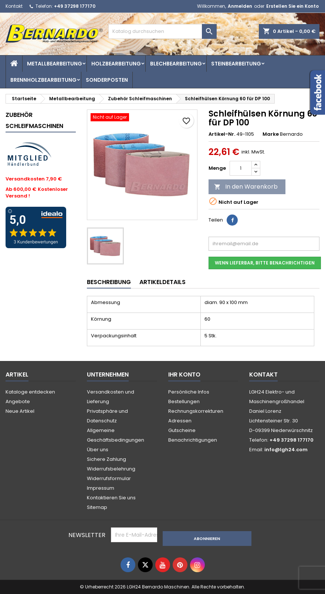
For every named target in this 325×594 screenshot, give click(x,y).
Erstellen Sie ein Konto (292, 6)
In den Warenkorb (246, 186)
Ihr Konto (184, 374)
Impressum (100, 488)
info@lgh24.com (286, 449)
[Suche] (162, 31)
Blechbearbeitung (176, 63)
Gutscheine (182, 430)
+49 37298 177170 (74, 6)
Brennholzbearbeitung (43, 80)
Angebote (18, 401)
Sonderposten (107, 80)
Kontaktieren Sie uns (111, 497)
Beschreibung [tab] (109, 282)
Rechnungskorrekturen (195, 411)
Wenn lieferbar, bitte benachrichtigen (265, 263)
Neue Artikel (20, 411)
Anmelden (240, 6)
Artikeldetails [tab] (162, 282)
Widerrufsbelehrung (111, 468)
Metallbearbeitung (54, 63)
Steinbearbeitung (236, 63)
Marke (271, 134)
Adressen (180, 420)
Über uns (97, 449)
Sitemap (97, 507)
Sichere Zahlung (106, 459)
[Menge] (241, 168)
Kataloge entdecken (30, 391)
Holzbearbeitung (116, 63)
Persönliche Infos (188, 391)
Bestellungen (184, 401)
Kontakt (14, 6)
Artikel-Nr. (222, 134)
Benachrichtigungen (192, 439)
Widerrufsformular (109, 478)
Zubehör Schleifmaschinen (34, 120)
